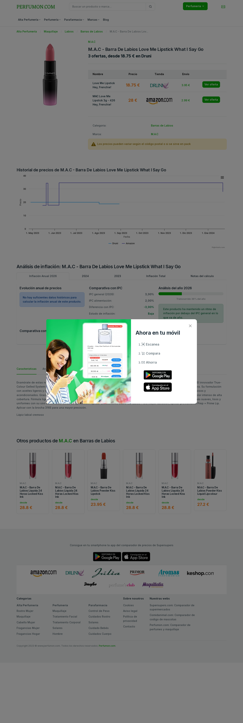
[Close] (190, 326)
